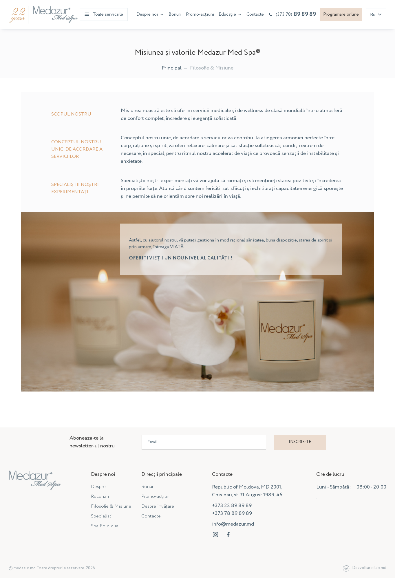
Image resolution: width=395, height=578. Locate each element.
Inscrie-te (300, 442)
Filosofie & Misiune (111, 506)
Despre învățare (157, 506)
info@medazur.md (233, 524)
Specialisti (102, 516)
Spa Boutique (104, 526)
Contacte (255, 14)
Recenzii (100, 496)
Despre (98, 486)
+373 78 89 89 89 (232, 513)
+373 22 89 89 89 (232, 505)
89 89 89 (292, 14)
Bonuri (175, 14)
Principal (172, 68)
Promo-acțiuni (200, 14)
